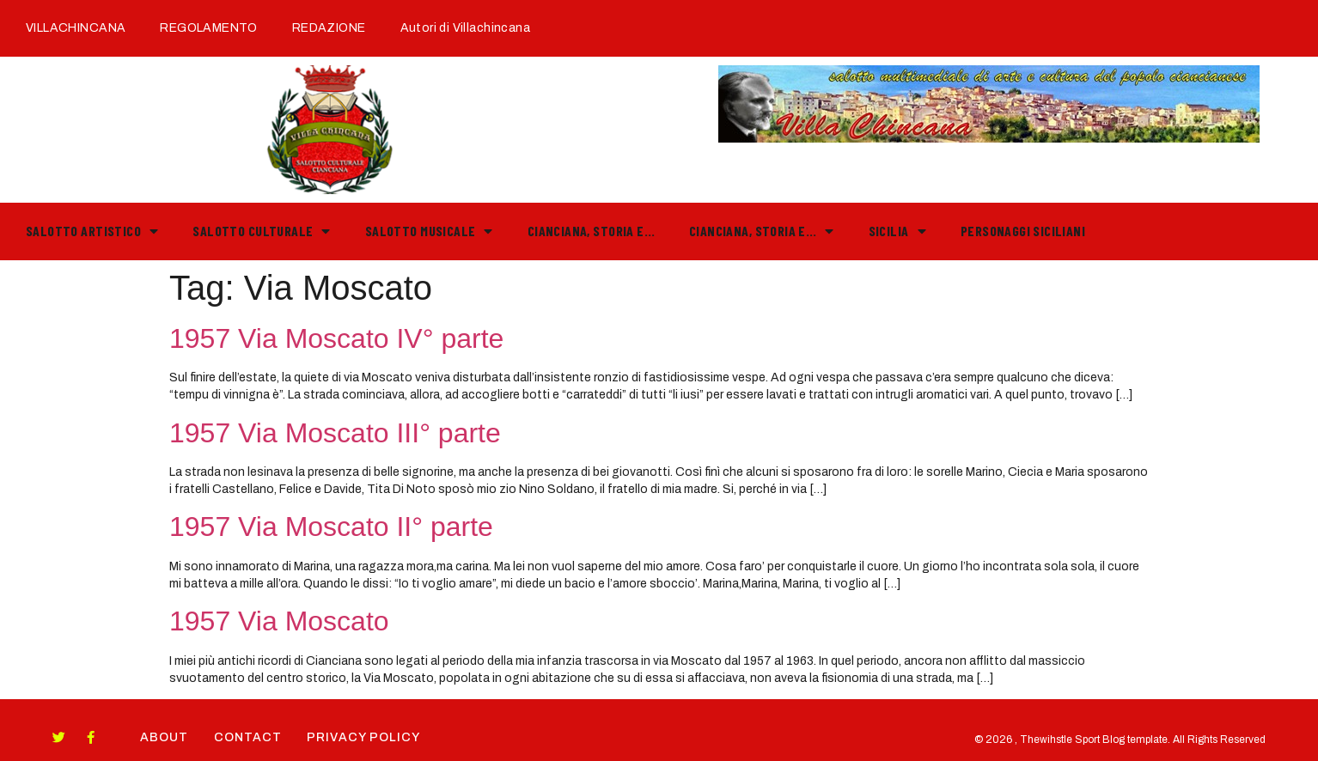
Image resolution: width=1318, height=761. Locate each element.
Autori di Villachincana (465, 27)
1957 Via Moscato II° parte (331, 526)
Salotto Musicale (429, 231)
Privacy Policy (364, 737)
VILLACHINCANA (75, 27)
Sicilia (897, 231)
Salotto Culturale (261, 231)
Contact (248, 737)
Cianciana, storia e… (591, 230)
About (164, 737)
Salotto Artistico (92, 231)
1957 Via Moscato (279, 621)
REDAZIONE (329, 27)
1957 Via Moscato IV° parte (336, 338)
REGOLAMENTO (209, 27)
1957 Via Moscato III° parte (335, 432)
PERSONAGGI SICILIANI (1023, 230)
